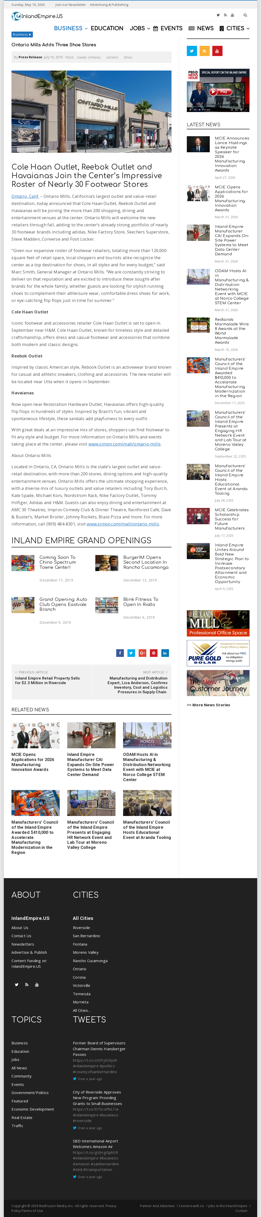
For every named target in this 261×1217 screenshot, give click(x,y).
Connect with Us (191, 1206)
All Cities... (81, 1010)
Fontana (80, 944)
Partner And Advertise (157, 1206)
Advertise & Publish (29, 952)
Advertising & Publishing (109, 4)
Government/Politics (30, 1092)
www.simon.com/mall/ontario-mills (124, 444)
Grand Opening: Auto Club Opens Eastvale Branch (63, 604)
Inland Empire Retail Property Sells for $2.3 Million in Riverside (47, 680)
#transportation (97, 1169)
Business (20, 34)
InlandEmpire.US (30, 918)
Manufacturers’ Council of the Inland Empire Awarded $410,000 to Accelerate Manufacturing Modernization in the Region (230, 377)
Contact (241, 1210)
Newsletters (22, 944)
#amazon (81, 1163)
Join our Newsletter (71, 4)
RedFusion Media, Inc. (56, 1206)
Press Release (30, 57)
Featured (19, 1100)
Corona (79, 977)
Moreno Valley (86, 952)
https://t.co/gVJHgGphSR (95, 1152)
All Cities (83, 918)
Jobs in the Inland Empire (227, 1206)
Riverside (81, 927)
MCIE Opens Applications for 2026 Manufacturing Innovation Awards (32, 762)
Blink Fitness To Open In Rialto (140, 602)
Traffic (17, 1125)
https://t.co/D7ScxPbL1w (96, 1109)
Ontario (112, 57)
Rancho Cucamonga (90, 960)
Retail (128, 57)
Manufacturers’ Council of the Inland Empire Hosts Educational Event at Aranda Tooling (147, 830)
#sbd (77, 1169)
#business (109, 1114)
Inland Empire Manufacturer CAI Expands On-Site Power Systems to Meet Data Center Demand (90, 764)
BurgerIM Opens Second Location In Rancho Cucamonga (145, 562)
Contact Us (21, 935)
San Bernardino (86, 935)
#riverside (82, 1120)
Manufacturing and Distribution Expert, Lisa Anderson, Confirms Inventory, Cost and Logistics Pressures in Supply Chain (137, 685)
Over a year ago (90, 1078)
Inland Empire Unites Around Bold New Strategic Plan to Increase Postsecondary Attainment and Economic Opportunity (232, 563)
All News (19, 1067)
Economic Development (32, 1109)
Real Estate (21, 1117)
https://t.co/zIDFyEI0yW (95, 1060)
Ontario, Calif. (25, 196)
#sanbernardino (105, 1163)
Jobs (15, 1059)
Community (21, 1075)
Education (20, 1051)
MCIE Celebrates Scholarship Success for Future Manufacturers (232, 519)
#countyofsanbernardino (95, 1071)
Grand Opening (89, 57)
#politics (107, 1065)
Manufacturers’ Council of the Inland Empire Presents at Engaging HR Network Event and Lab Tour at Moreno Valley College (90, 835)
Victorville (81, 985)
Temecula (81, 993)
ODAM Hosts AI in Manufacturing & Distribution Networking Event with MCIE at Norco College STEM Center (147, 767)
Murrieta (80, 1001)
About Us (19, 927)
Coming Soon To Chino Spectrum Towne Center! (58, 562)
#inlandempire (86, 1065)
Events (17, 1084)
